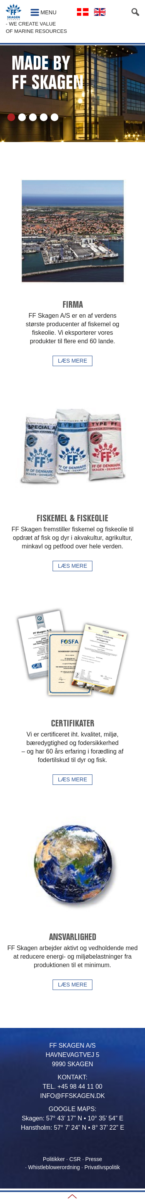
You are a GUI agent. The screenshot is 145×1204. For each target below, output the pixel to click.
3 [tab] (33, 117)
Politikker (54, 1159)
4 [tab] (44, 117)
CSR (75, 1159)
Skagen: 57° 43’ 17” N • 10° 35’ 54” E (72, 1118)
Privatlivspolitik (102, 1167)
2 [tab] (22, 117)
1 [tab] (11, 117)
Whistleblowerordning (54, 1167)
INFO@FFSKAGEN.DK (72, 1096)
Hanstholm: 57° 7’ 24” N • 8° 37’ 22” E (72, 1127)
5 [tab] (54, 117)
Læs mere (72, 361)
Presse (93, 1159)
